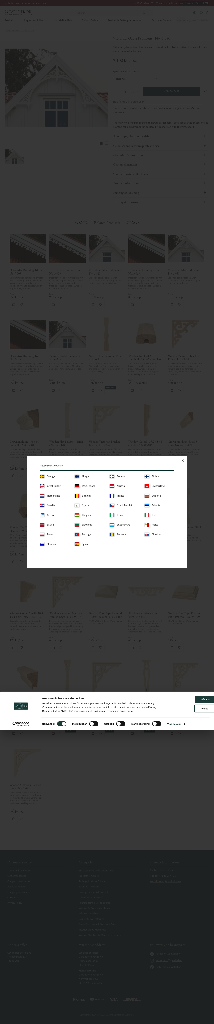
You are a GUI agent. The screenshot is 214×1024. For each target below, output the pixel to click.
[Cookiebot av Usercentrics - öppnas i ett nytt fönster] (21, 1017)
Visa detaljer (174, 1017)
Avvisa (187, 1002)
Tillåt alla (187, 993)
